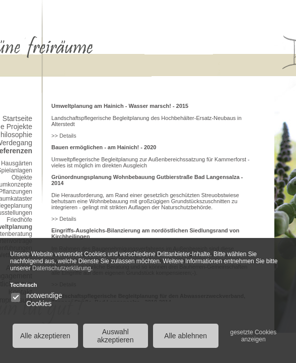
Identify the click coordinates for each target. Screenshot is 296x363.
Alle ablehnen (185, 336)
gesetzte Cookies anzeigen (253, 336)
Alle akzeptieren (45, 336)
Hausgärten (16, 163)
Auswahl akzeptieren (115, 336)
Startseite (17, 118)
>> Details (64, 136)
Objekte (22, 177)
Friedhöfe (19, 219)
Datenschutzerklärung (61, 268)
